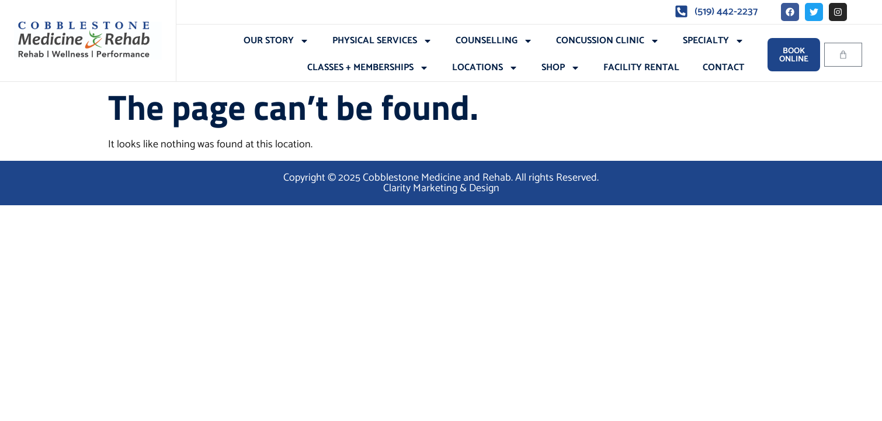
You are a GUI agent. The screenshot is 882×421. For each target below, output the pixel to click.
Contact (723, 67)
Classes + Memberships (368, 67)
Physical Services (382, 40)
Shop (560, 67)
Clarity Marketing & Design (441, 188)
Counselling (494, 40)
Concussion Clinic (607, 40)
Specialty (713, 40)
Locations (485, 67)
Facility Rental (641, 67)
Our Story (276, 40)
